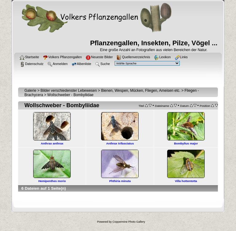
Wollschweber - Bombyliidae (70, 95)
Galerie (30, 90)
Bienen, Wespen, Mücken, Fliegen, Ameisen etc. (140, 90)
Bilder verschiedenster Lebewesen (69, 90)
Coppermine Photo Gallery (128, 221)
